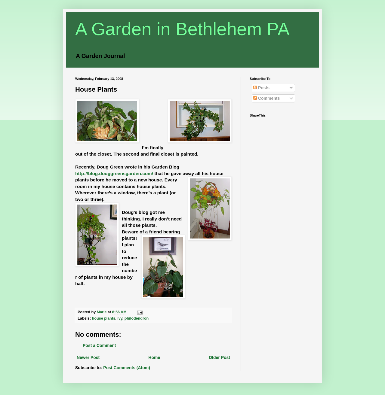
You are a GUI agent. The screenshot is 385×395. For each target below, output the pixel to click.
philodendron (137, 318)
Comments (266, 98)
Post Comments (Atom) (126, 367)
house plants (104, 318)
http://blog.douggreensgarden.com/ (114, 173)
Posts (261, 87)
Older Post (219, 357)
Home (154, 357)
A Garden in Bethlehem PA (182, 29)
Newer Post (88, 357)
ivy (119, 318)
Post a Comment (99, 345)
